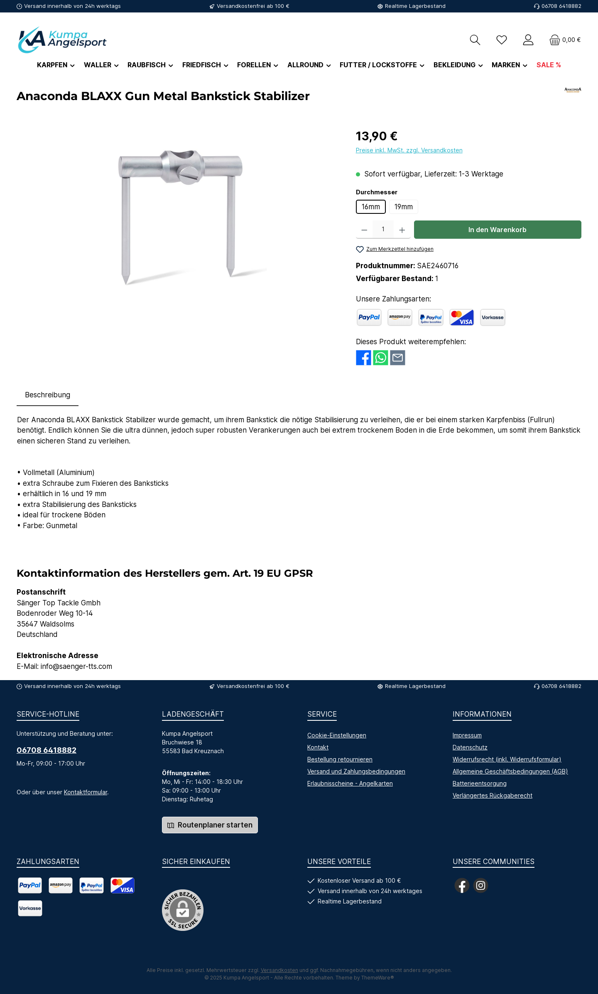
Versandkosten (279, 970)
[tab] (47, 395)
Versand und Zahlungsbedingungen (356, 771)
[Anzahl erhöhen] (402, 229)
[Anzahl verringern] (364, 229)
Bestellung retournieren (340, 759)
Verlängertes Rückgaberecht (492, 795)
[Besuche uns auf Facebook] (462, 885)
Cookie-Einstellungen (336, 735)
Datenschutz (470, 747)
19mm (404, 207)
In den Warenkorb (497, 229)
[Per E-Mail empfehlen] (397, 357)
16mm (371, 207)
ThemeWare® (377, 977)
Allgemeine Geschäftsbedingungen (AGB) (510, 771)
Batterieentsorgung (480, 783)
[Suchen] (475, 39)
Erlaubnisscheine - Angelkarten (350, 783)
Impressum (467, 735)
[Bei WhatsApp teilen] (380, 357)
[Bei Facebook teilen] (363, 357)
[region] (178, 216)
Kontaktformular (85, 792)
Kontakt (317, 747)
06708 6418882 (46, 750)
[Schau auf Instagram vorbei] (480, 885)
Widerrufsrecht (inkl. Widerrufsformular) (507, 759)
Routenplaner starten (209, 825)
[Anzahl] (383, 229)
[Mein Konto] (528, 39)
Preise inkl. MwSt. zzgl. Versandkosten (409, 150)
